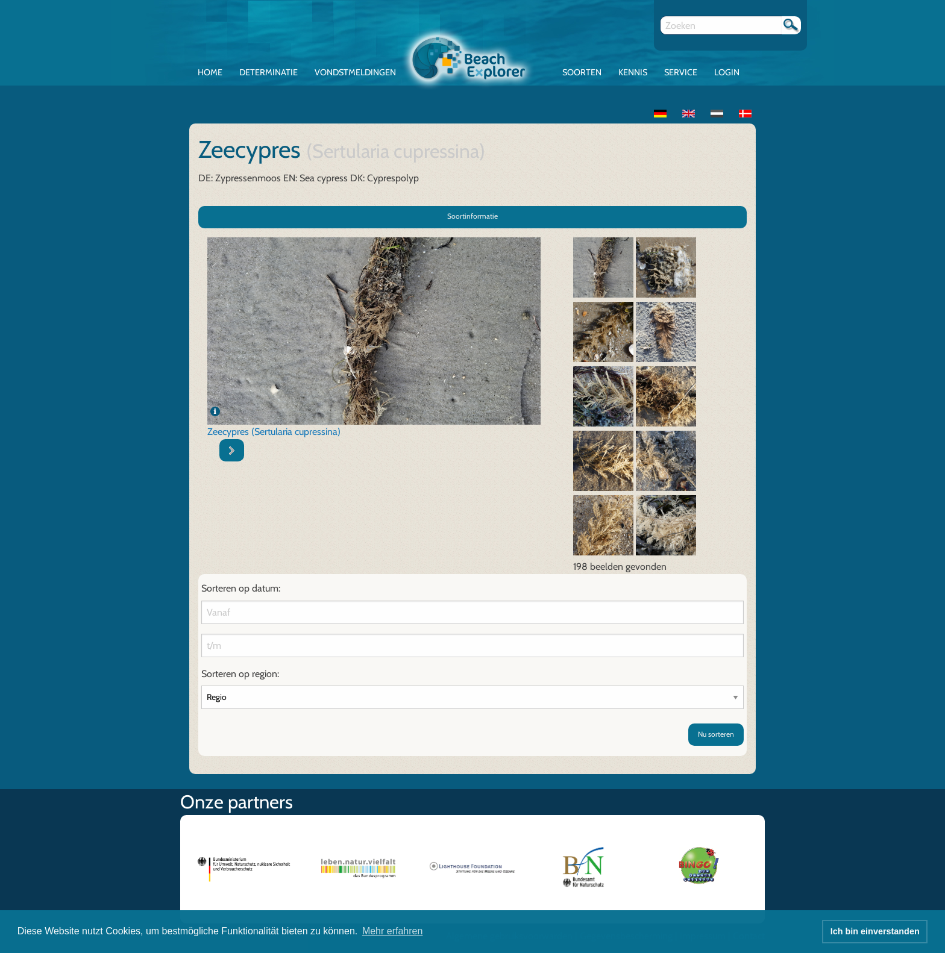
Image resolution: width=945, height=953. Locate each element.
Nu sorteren (716, 734)
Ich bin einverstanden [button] (875, 931)
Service (680, 72)
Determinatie (268, 72)
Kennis (632, 72)
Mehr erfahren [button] (392, 931)
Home (210, 72)
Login (726, 72)
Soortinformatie (472, 215)
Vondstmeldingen (355, 72)
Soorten (581, 72)
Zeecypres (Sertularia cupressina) (274, 431)
